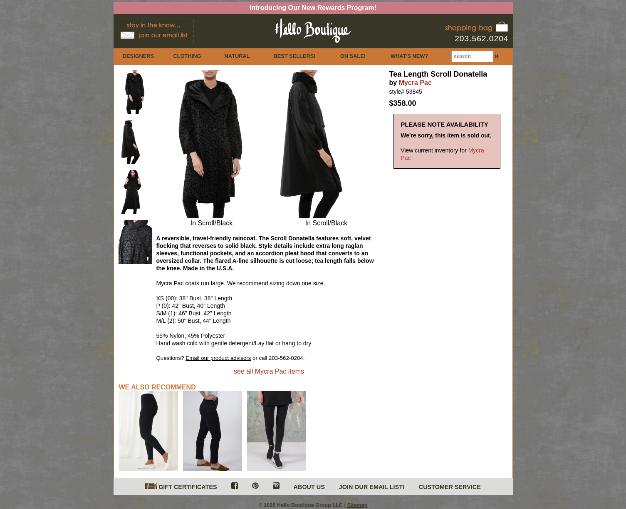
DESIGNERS (138, 56)
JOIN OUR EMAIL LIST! (372, 487)
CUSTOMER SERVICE (450, 487)
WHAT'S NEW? (409, 56)
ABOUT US (309, 487)
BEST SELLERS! (295, 56)
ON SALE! (353, 56)
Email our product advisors (218, 358)
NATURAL (237, 56)
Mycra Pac (415, 82)
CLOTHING (187, 56)
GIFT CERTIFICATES (181, 486)
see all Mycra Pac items (269, 371)
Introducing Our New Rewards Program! (313, 7)
